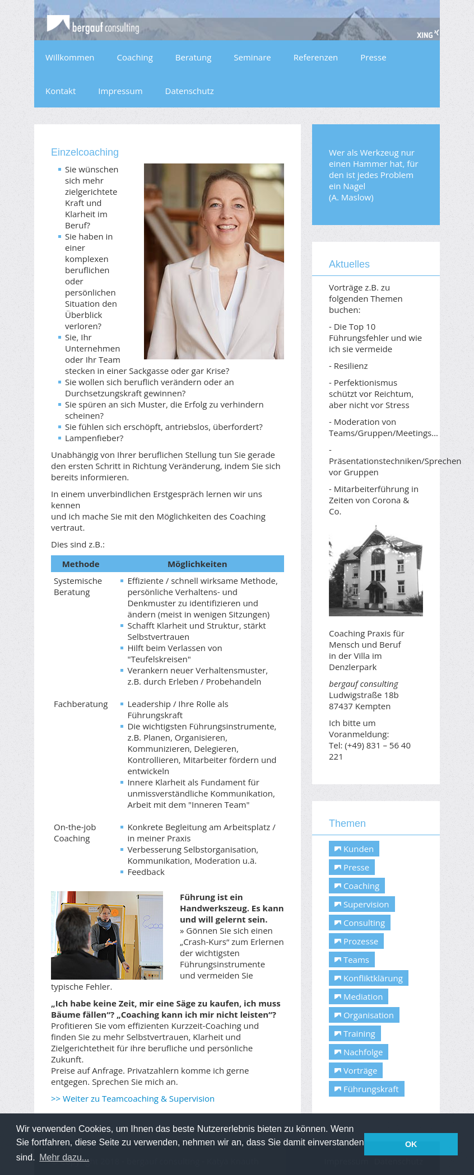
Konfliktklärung (368, 978)
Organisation (364, 1014)
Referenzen (316, 57)
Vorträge (355, 1070)
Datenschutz (189, 90)
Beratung (193, 57)
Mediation (358, 996)
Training (354, 1033)
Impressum (120, 90)
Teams (351, 959)
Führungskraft (366, 1088)
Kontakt (60, 90)
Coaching (135, 57)
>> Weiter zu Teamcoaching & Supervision (133, 1098)
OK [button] (411, 1144)
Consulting (359, 922)
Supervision (361, 904)
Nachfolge (358, 1051)
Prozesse (356, 941)
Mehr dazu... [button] (64, 1157)
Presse (373, 57)
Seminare (252, 57)
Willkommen (70, 57)
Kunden (354, 848)
